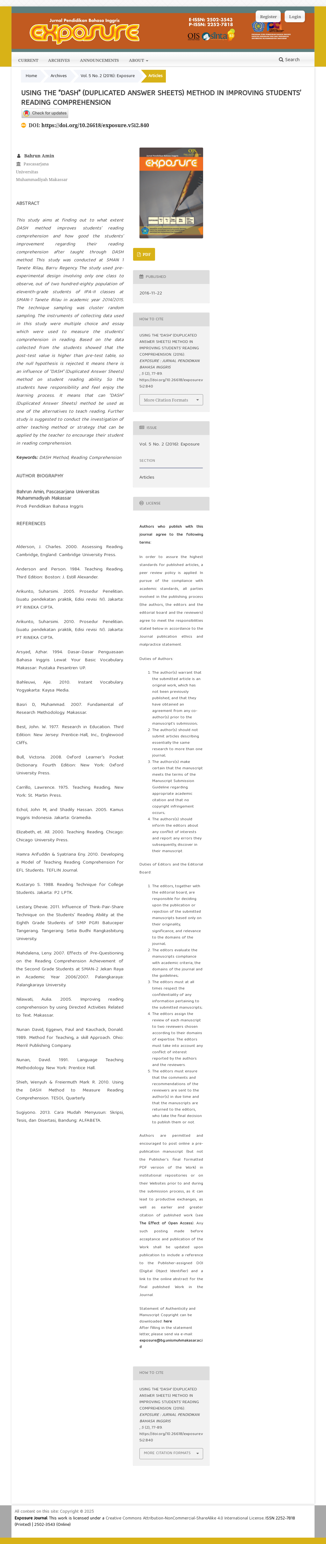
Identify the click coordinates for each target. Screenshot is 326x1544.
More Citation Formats (166, 400)
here (168, 1321)
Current (28, 60)
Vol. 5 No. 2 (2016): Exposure (108, 76)
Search (289, 60)
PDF (146, 254)
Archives (59, 60)
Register (268, 16)
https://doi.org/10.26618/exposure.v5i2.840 (95, 125)
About (137, 60)
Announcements (99, 60)
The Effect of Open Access (165, 1223)
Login (295, 16)
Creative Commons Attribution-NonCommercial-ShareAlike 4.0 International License (185, 1518)
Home (31, 76)
